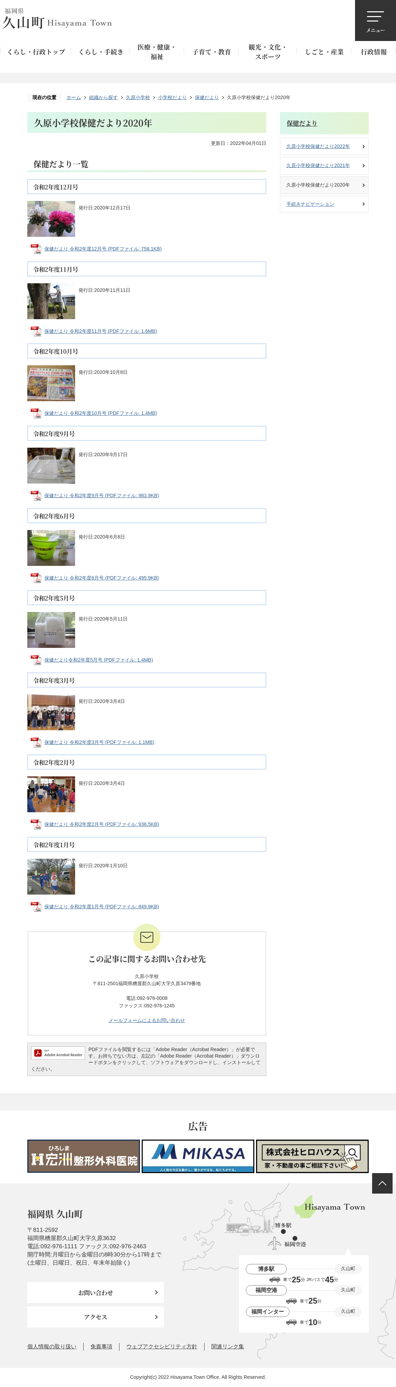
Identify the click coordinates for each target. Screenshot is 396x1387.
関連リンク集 (227, 1346)
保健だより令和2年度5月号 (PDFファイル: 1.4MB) (98, 660)
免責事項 (101, 1346)
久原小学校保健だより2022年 (318, 146)
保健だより (207, 97)
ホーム (74, 97)
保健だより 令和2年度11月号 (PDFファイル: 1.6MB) (100, 331)
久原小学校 (138, 97)
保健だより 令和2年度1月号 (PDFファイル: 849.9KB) (101, 906)
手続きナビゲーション (310, 204)
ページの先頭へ (382, 1183)
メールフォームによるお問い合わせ (147, 1020)
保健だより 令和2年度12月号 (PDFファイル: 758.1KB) (103, 248)
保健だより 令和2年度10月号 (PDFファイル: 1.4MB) (100, 413)
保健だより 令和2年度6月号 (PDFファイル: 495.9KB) (101, 578)
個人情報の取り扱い (51, 1346)
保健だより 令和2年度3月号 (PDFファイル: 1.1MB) (99, 742)
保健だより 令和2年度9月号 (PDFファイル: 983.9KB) (101, 495)
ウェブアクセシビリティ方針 (161, 1346)
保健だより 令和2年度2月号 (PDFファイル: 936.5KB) (101, 824)
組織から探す (103, 97)
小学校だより (172, 97)
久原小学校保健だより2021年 (318, 165)
